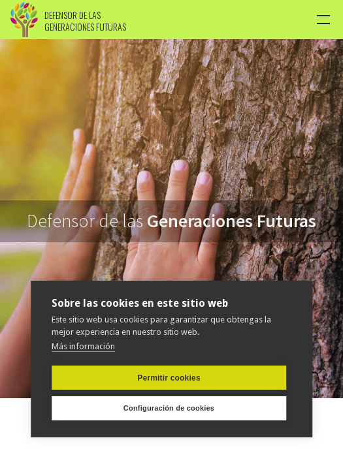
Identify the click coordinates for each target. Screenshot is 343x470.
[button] (324, 19)
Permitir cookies (169, 377)
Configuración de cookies (168, 408)
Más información (83, 346)
